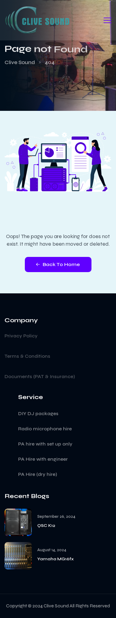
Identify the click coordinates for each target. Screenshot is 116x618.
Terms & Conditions (27, 356)
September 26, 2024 (56, 517)
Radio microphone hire (45, 429)
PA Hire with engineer (43, 459)
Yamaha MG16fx (55, 559)
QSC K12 (46, 525)
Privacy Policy (21, 336)
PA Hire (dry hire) (37, 474)
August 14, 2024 (51, 550)
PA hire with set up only (45, 444)
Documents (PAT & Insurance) (40, 376)
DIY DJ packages (38, 413)
